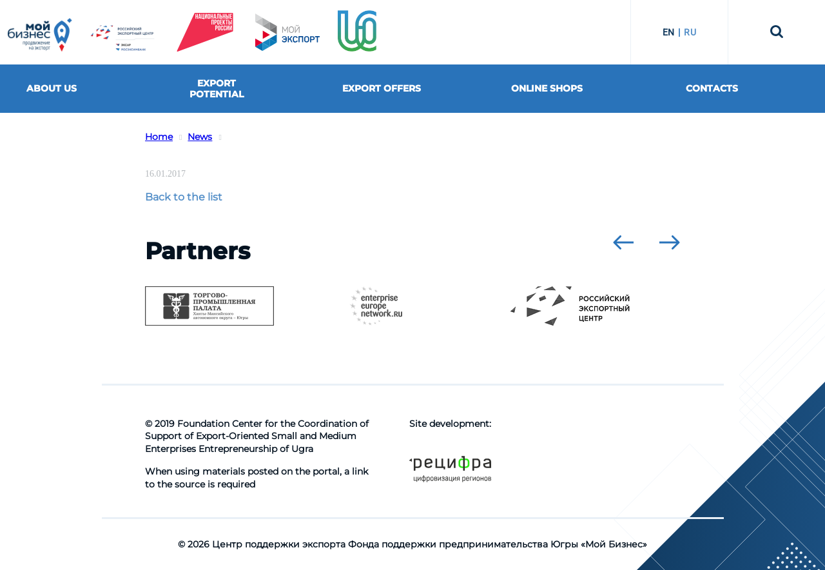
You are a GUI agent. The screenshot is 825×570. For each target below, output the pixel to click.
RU (690, 32)
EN (669, 32)
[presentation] (623, 242)
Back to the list (183, 197)
